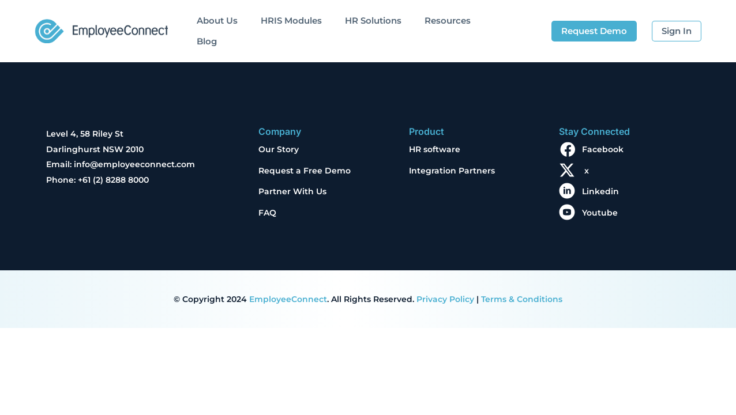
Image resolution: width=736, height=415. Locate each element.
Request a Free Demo (304, 170)
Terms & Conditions (521, 299)
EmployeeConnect (288, 299)
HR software (434, 149)
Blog (207, 41)
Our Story (278, 149)
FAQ (267, 212)
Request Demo (594, 30)
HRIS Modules (291, 20)
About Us (217, 20)
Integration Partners (452, 170)
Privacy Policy (445, 299)
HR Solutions (373, 20)
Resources (448, 20)
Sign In (677, 30)
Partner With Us (292, 191)
